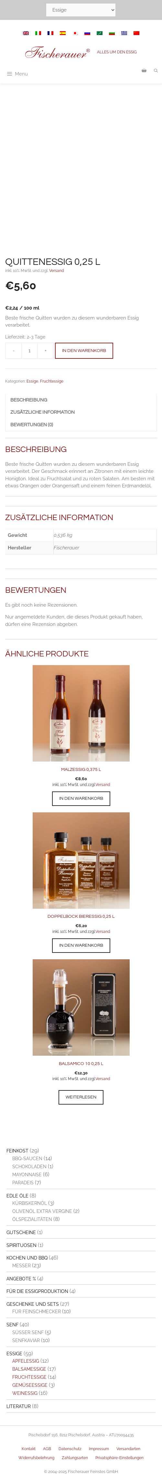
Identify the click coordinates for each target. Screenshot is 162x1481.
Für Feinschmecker (36, 1311)
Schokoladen (29, 1166)
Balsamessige (29, 1369)
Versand (56, 270)
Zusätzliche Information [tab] (42, 412)
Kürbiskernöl (29, 1203)
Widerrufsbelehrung (36, 1458)
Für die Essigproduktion (37, 1291)
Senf (12, 1324)
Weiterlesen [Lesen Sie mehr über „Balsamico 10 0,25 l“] (81, 1097)
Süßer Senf (28, 1332)
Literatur (18, 1406)
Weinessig (25, 1393)
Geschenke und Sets (32, 1304)
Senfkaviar (26, 1340)
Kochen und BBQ (27, 1257)
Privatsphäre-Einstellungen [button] (119, 1458)
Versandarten (128, 1449)
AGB (47, 1449)
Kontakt (29, 1449)
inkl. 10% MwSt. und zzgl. (73, 784)
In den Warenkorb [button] (81, 798)
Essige (32, 381)
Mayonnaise (27, 1174)
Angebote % (21, 1278)
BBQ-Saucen (27, 1158)
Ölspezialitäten (32, 1219)
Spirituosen (21, 1245)
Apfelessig (25, 1361)
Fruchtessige (51, 381)
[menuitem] (26, 33)
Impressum (99, 1449)
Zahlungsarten (75, 1458)
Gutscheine (21, 1232)
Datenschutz (70, 1449)
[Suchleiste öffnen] (156, 70)
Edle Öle (17, 1195)
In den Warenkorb (84, 350)
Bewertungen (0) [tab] (31, 424)
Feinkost (17, 1150)
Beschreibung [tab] (28, 400)
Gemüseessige (30, 1385)
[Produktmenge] (29, 351)
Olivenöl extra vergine (42, 1211)
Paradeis (23, 1182)
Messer (21, 1265)
